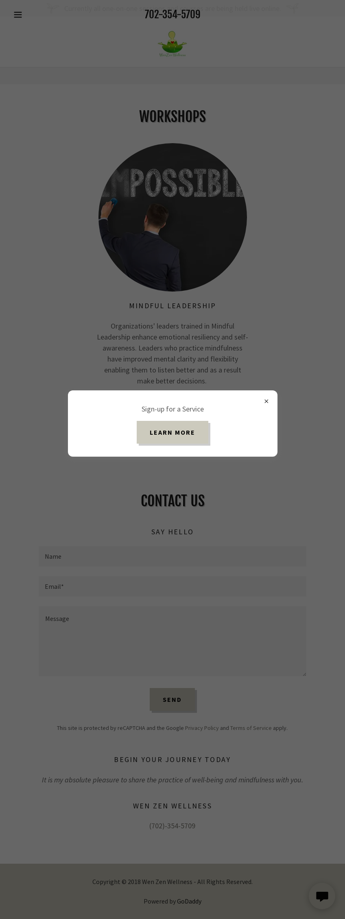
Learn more (172, 432)
